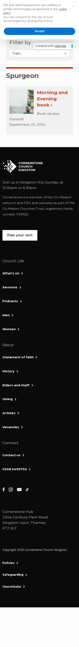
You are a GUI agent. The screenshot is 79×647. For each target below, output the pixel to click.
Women (9, 329)
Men (6, 315)
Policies (8, 562)
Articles (8, 413)
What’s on (10, 273)
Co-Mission (62, 197)
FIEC (27, 203)
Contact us (11, 455)
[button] (73, 6)
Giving (7, 399)
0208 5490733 (14, 469)
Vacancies (10, 427)
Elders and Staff (15, 385)
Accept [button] (39, 31)
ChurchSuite (11, 586)
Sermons (9, 287)
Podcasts (10, 301)
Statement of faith (18, 357)
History (8, 371)
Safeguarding (12, 574)
